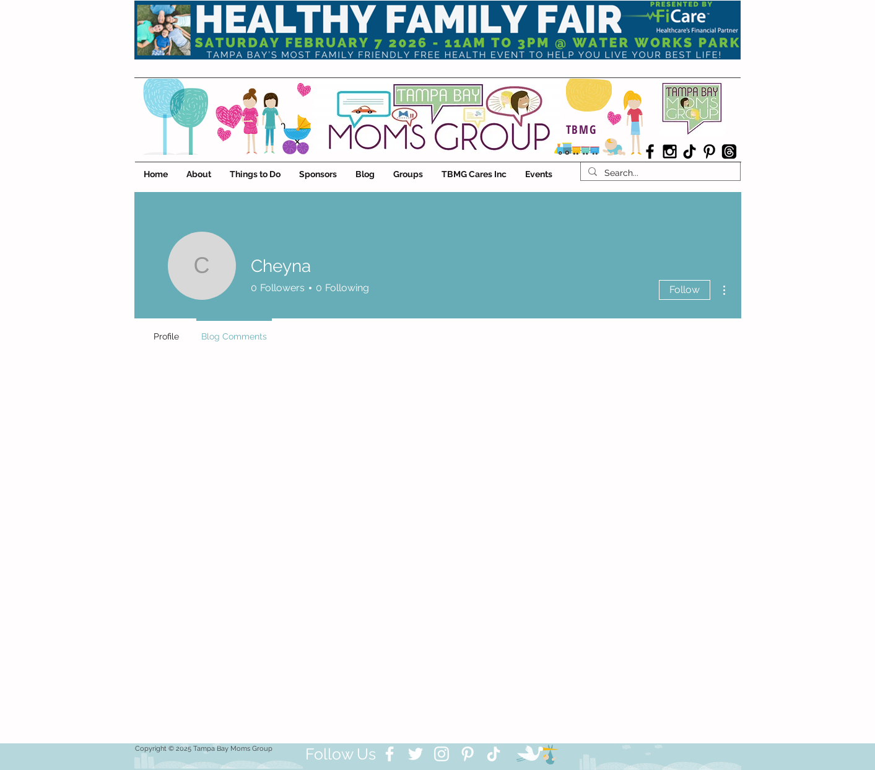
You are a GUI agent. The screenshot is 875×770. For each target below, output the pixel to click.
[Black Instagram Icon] (669, 151)
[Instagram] (441, 754)
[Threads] (729, 151)
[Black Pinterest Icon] (709, 151)
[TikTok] (689, 151)
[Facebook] (389, 754)
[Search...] (659, 172)
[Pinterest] (467, 754)
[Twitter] (415, 754)
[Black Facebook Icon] (650, 151)
